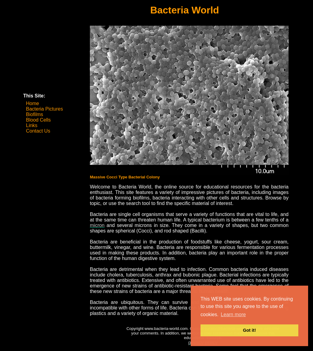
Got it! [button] (249, 330)
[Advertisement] (53, 60)
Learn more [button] (233, 314)
